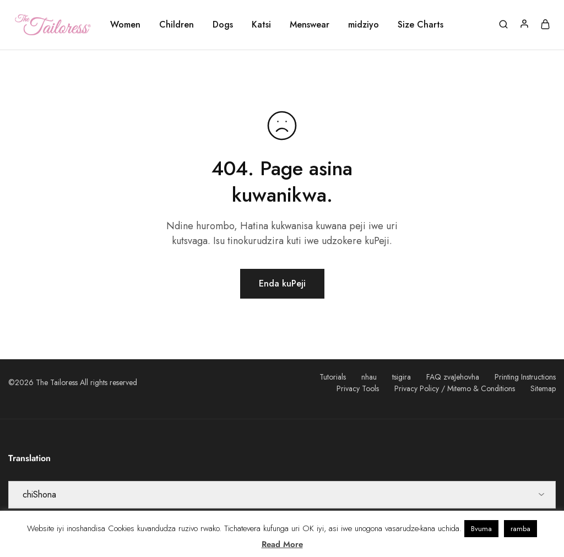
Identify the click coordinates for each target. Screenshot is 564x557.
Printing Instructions (525, 376)
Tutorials (332, 376)
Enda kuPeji (282, 283)
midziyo (363, 25)
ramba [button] (520, 528)
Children (176, 25)
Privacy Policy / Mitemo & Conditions (454, 388)
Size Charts (420, 25)
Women (125, 25)
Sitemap (543, 388)
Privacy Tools (358, 388)
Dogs (223, 25)
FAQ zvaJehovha (452, 376)
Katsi (261, 25)
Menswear (309, 25)
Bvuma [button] (481, 528)
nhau (369, 376)
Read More (282, 544)
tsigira (401, 376)
